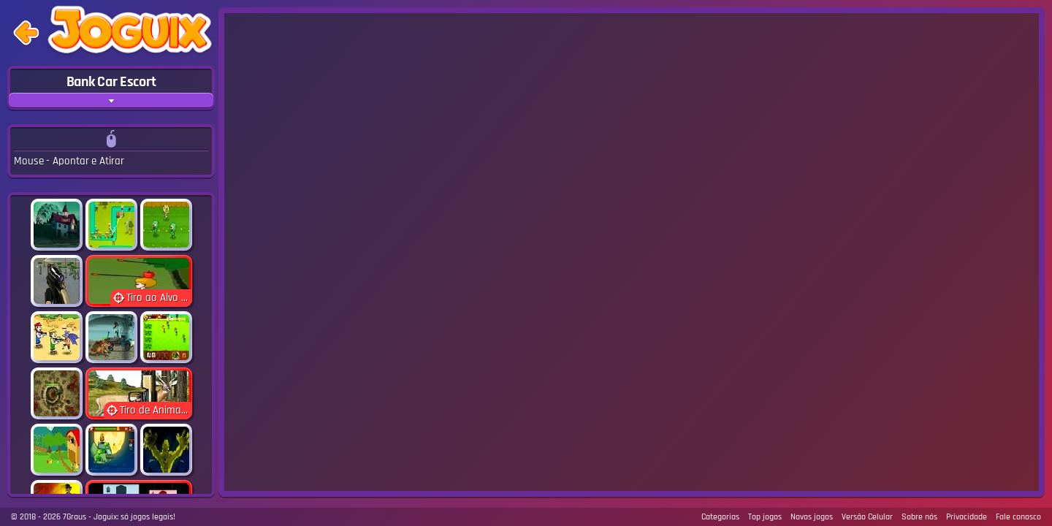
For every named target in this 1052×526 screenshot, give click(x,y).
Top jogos (765, 516)
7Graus (74, 516)
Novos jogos (811, 516)
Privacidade (966, 516)
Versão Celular (867, 516)
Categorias (720, 516)
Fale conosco (1018, 516)
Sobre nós (919, 516)
